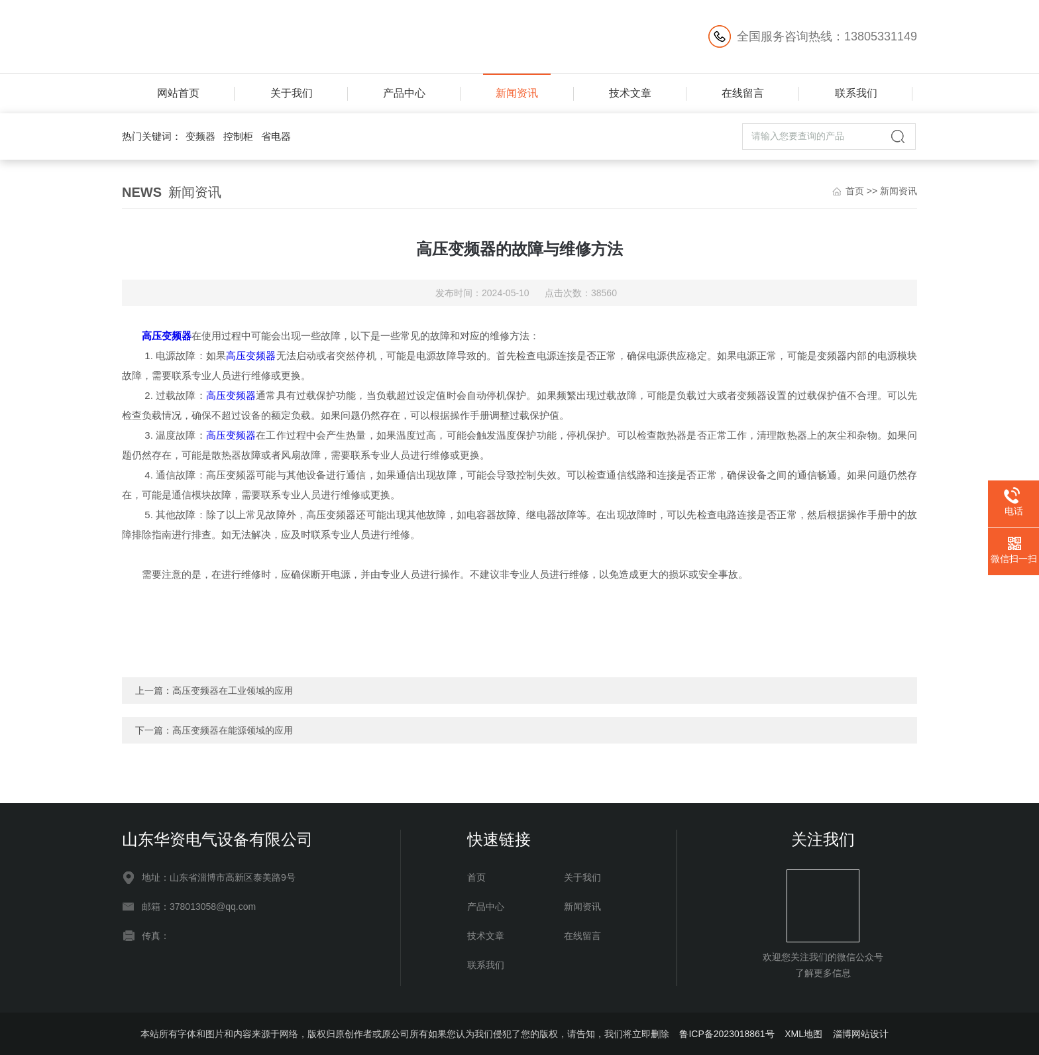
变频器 (200, 136)
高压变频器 (166, 335)
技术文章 (630, 93)
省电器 (276, 136)
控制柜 (238, 136)
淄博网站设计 (861, 1033)
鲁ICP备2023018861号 (726, 1033)
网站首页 (178, 93)
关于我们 (291, 93)
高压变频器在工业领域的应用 (232, 690)
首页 (855, 191)
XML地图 (803, 1033)
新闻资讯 (517, 93)
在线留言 (743, 93)
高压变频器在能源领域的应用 (232, 730)
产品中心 (404, 93)
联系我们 (856, 93)
